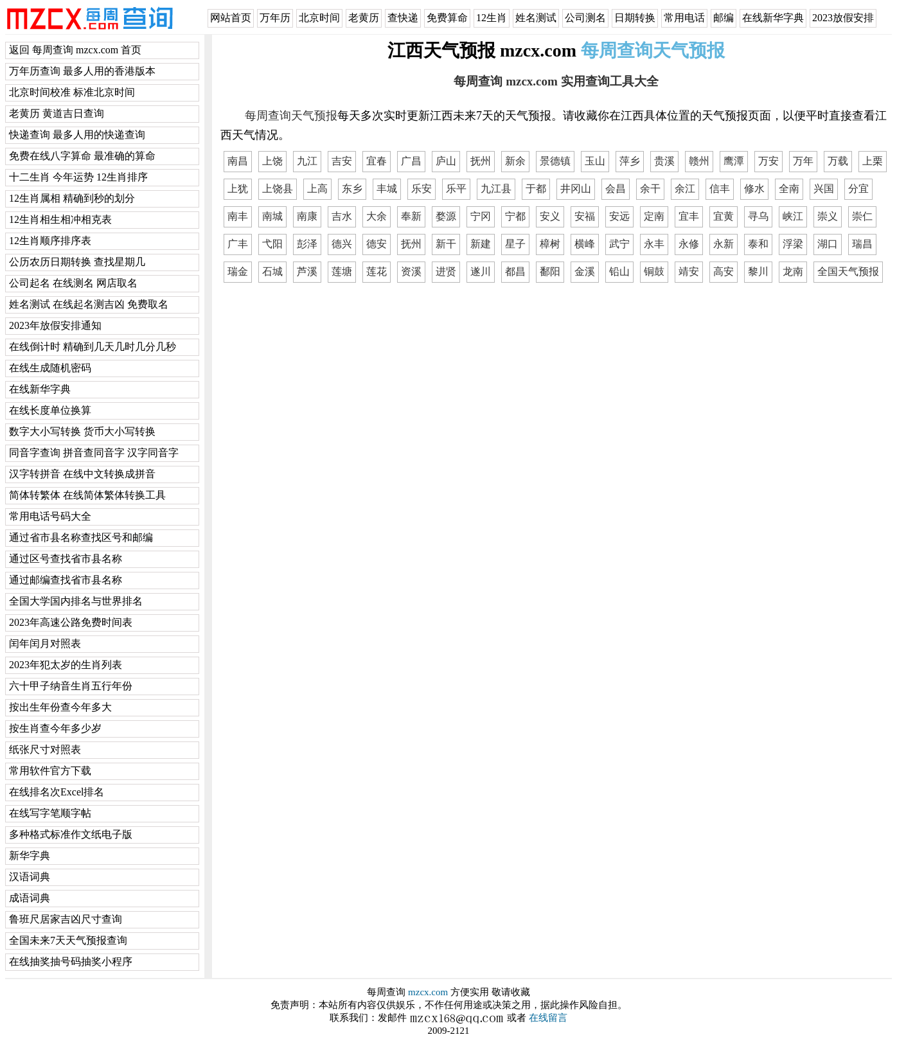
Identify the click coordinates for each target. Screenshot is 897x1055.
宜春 (376, 160)
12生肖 (491, 17)
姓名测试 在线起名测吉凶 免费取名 (88, 304)
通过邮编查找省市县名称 (65, 579)
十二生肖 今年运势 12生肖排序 (78, 177)
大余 (376, 216)
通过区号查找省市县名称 (65, 558)
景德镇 (555, 160)
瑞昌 (862, 243)
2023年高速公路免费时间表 (70, 622)
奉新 (411, 216)
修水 (754, 188)
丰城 (387, 188)
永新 (723, 243)
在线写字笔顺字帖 (50, 813)
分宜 (858, 188)
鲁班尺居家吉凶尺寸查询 (65, 919)
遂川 (480, 271)
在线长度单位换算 (50, 410)
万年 (803, 160)
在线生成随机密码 (50, 367)
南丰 (237, 216)
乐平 (456, 188)
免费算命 (447, 17)
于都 (536, 188)
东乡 (352, 188)
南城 (272, 216)
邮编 (723, 17)
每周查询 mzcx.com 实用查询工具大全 (556, 81)
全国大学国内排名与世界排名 (76, 601)
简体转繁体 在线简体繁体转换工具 (87, 495)
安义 (550, 216)
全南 (789, 188)
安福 (584, 216)
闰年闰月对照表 (45, 643)
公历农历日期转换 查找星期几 (77, 261)
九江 (307, 160)
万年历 (275, 17)
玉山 (595, 160)
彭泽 (307, 243)
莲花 (376, 271)
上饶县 (277, 188)
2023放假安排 (843, 17)
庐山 (446, 160)
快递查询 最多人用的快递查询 (77, 134)
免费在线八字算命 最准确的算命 (82, 155)
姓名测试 (535, 17)
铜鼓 (654, 271)
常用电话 (684, 17)
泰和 (758, 243)
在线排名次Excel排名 (56, 791)
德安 (376, 243)
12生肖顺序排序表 (50, 240)
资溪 (411, 271)
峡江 (793, 216)
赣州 (699, 160)
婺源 (446, 216)
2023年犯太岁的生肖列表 (65, 664)
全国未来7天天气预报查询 (68, 940)
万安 (768, 160)
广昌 (411, 160)
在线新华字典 (773, 17)
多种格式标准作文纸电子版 (70, 834)
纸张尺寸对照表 (45, 749)
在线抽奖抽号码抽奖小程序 (70, 961)
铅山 (619, 271)
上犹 (237, 188)
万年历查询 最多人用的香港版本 (82, 71)
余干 (650, 188)
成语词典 (29, 897)
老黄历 (363, 17)
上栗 (872, 160)
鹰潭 (734, 160)
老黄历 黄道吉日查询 (56, 113)
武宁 (619, 243)
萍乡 (629, 160)
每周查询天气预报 (291, 115)
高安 (723, 271)
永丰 (654, 243)
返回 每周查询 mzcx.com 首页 (75, 49)
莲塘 (342, 271)
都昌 (515, 271)
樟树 (550, 243)
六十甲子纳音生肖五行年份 (70, 685)
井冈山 (575, 188)
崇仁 (862, 216)
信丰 (719, 188)
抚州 (480, 160)
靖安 (689, 271)
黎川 (758, 271)
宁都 (515, 216)
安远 (619, 216)
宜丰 (689, 216)
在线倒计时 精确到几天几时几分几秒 (92, 346)
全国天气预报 (848, 271)
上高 (317, 188)
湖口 (827, 243)
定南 (654, 216)
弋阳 (272, 243)
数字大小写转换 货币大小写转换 (82, 431)
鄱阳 (550, 271)
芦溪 (307, 271)
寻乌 (758, 216)
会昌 (615, 188)
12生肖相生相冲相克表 (60, 219)
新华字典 (29, 855)
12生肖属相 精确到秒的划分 (72, 198)
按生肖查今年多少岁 (55, 728)
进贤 (446, 271)
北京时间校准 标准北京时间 (72, 92)
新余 (515, 160)
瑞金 (237, 271)
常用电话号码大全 (50, 516)
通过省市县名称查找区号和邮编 (81, 537)
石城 (272, 271)
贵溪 (664, 160)
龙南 (793, 271)
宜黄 (723, 216)
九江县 (496, 188)
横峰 (584, 243)
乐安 (421, 188)
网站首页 (230, 17)
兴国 (823, 188)
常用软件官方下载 (50, 770)
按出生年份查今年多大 (60, 707)
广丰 (237, 243)
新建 (480, 243)
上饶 (272, 160)
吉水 (342, 216)
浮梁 (793, 243)
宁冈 (480, 216)
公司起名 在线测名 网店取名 (73, 283)
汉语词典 (29, 876)
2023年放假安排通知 (55, 325)
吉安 (342, 160)
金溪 (584, 271)
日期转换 (634, 17)
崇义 (827, 216)
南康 (307, 216)
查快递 (402, 17)
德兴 (342, 243)
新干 (446, 243)
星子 (515, 243)
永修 (689, 243)
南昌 (237, 160)
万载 (838, 160)
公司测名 (585, 17)
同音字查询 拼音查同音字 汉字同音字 (94, 452)
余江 (685, 188)
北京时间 (319, 17)
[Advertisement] (556, 382)
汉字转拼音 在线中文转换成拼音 (82, 473)
